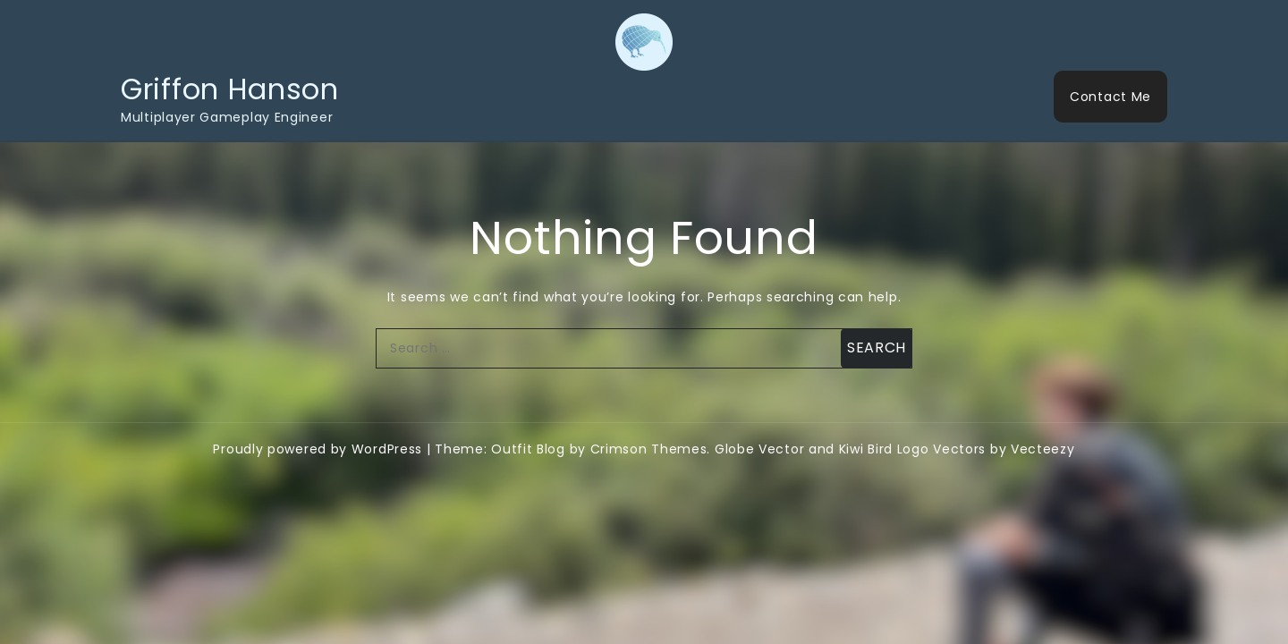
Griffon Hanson (230, 89)
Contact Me (1110, 97)
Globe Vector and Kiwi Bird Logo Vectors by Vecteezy (895, 449)
